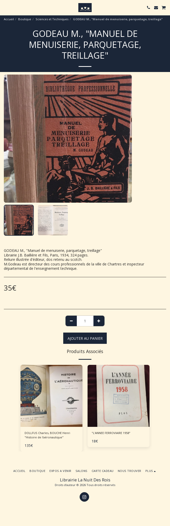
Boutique (24, 19)
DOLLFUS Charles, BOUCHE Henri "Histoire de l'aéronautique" (47, 435)
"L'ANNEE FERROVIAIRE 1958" (111, 433)
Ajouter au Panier (85, 338)
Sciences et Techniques (52, 19)
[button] (5, 7)
